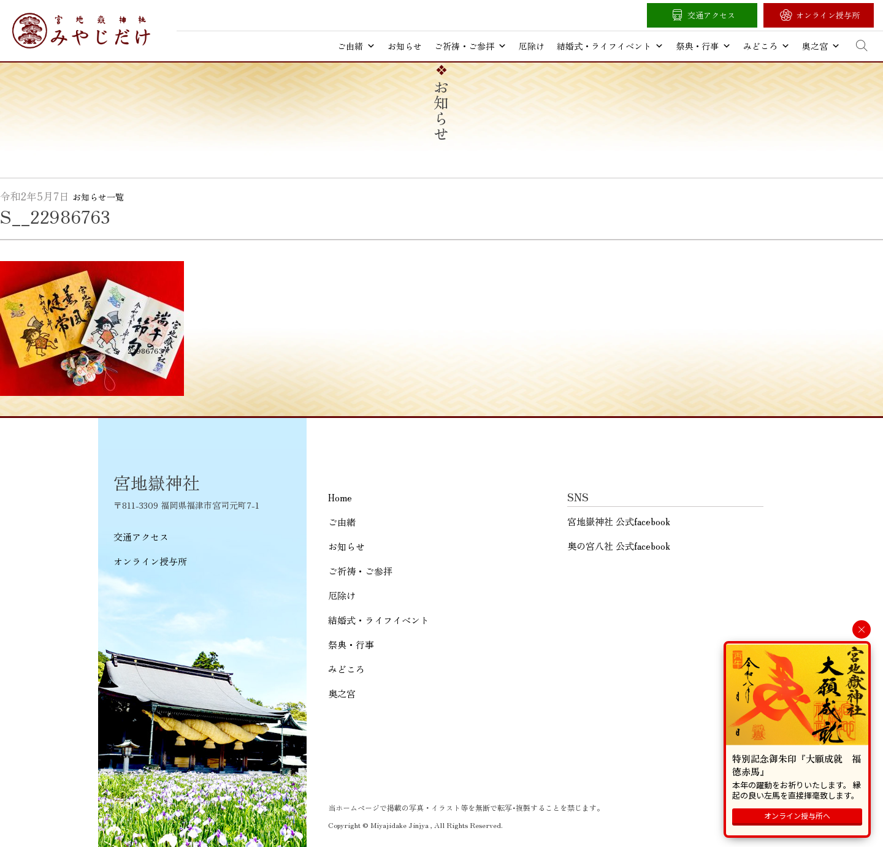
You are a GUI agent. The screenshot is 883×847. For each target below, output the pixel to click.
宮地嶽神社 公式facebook (618, 521)
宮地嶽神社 (81, 30)
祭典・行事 (703, 46)
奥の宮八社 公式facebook (618, 545)
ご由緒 (356, 46)
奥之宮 (821, 46)
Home (340, 497)
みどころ (766, 46)
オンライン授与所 (828, 15)
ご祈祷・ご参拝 (470, 46)
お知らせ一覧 (98, 197)
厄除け (532, 46)
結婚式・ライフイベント (610, 46)
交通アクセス (711, 15)
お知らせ (405, 46)
